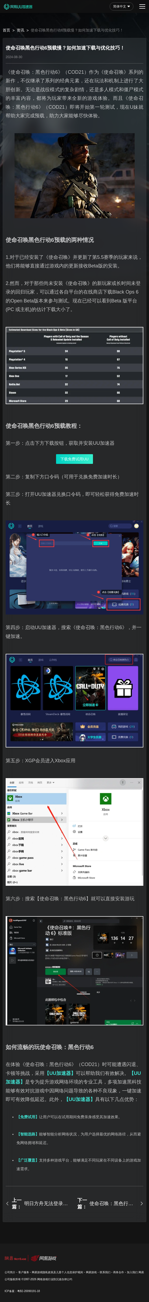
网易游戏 (91, 1272)
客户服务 (23, 1272)
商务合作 (118, 1272)
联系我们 (105, 1272)
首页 (6, 30)
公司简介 (10, 1272)
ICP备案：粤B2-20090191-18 (22, 1291)
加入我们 (132, 1272)
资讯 (20, 30)
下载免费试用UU (74, 459)
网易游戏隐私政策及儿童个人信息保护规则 (57, 1272)
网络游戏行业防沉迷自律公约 (54, 1279)
